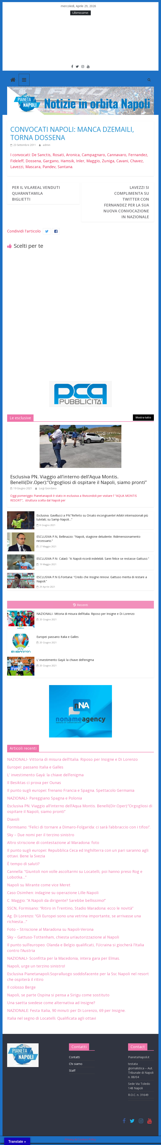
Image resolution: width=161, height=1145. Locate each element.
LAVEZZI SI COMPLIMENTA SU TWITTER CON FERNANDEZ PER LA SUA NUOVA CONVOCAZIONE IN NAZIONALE (126, 202)
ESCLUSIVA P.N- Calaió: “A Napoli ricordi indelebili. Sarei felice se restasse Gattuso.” (92, 559)
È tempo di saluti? (23, 863)
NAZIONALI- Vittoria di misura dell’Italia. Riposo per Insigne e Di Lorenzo (85, 614)
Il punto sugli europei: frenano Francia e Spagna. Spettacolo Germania (70, 790)
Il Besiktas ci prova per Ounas (34, 782)
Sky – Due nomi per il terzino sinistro (40, 834)
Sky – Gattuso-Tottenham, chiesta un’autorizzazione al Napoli (63, 937)
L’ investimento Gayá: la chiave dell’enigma (65, 660)
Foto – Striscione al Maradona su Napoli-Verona (50, 929)
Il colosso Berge (21, 987)
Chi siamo (75, 1064)
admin (46, 145)
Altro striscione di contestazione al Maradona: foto (53, 842)
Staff (72, 1070)
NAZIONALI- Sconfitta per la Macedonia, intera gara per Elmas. (63, 958)
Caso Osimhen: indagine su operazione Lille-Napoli (53, 892)
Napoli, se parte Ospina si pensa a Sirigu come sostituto (58, 994)
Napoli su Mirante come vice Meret (38, 884)
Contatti (74, 1057)
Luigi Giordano (48, 488)
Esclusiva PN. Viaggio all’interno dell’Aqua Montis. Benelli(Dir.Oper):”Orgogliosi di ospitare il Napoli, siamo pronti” (78, 479)
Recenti (80, 605)
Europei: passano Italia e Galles (57, 637)
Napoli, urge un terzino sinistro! (36, 965)
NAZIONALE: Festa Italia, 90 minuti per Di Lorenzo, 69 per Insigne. (66, 1010)
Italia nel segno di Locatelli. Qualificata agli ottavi (51, 1018)
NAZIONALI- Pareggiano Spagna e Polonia (44, 798)
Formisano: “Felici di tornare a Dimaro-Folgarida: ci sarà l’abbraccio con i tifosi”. (79, 827)
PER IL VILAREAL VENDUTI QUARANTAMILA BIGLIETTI (36, 193)
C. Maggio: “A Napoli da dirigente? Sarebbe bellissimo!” (56, 900)
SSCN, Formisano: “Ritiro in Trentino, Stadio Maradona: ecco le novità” (70, 908)
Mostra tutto (143, 417)
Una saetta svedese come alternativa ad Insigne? (51, 1002)
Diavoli (13, 819)
